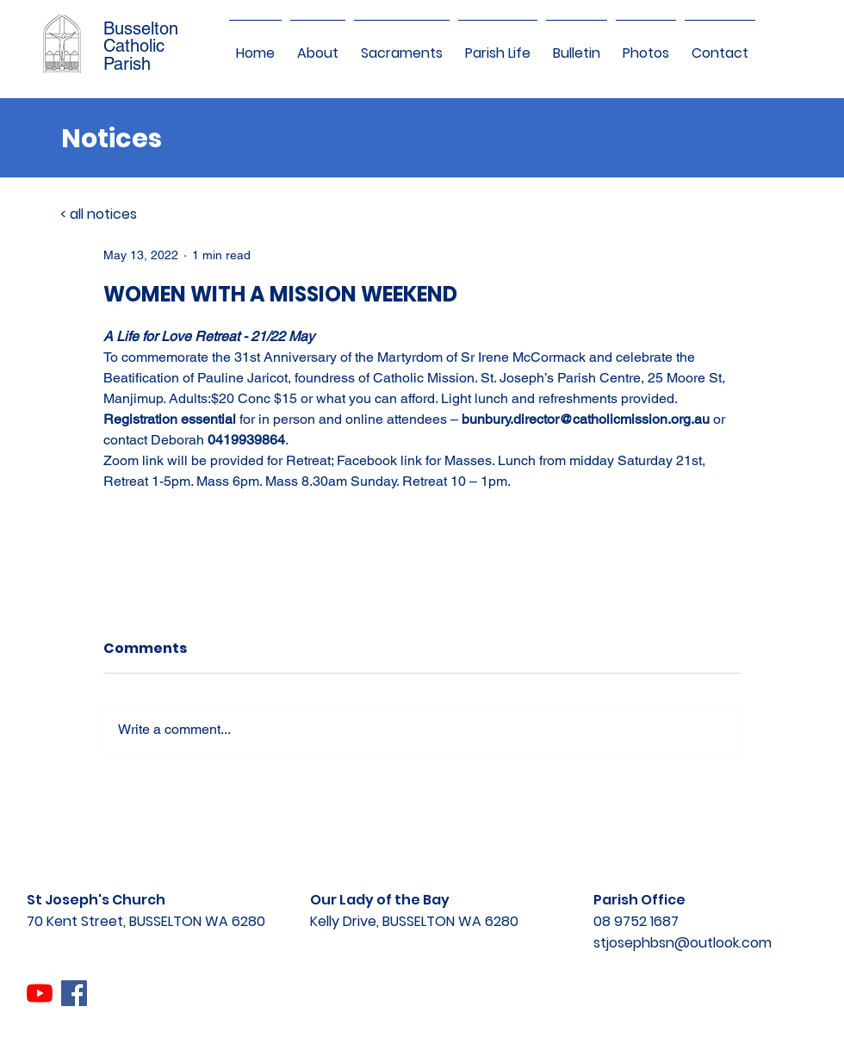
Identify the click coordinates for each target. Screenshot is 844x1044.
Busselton (140, 28)
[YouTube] (40, 993)
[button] (318, 45)
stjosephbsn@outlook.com (682, 943)
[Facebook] (74, 993)
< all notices (98, 214)
